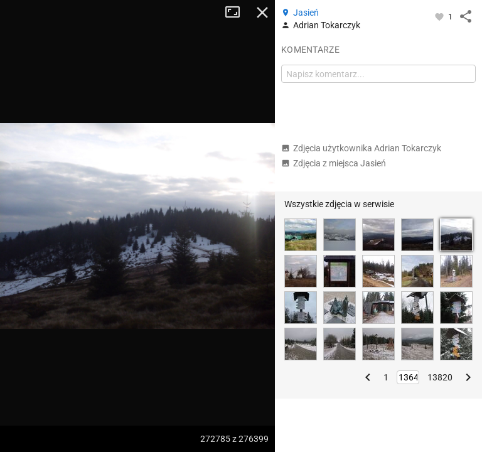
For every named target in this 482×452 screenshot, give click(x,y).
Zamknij (262, 12)
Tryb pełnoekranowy (237, 12)
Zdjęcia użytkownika (361, 148)
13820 (440, 377)
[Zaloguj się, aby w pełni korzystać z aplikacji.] (440, 16)
